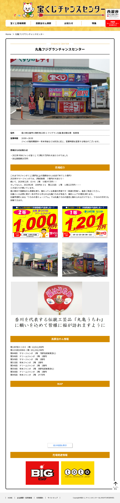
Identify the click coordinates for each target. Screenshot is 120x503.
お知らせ (68, 23)
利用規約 (39, 498)
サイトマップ (53, 498)
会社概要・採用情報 (24, 498)
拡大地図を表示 (60, 445)
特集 (94, 23)
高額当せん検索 (43, 23)
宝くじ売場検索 (18, 23)
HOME (10, 498)
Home (8, 34)
